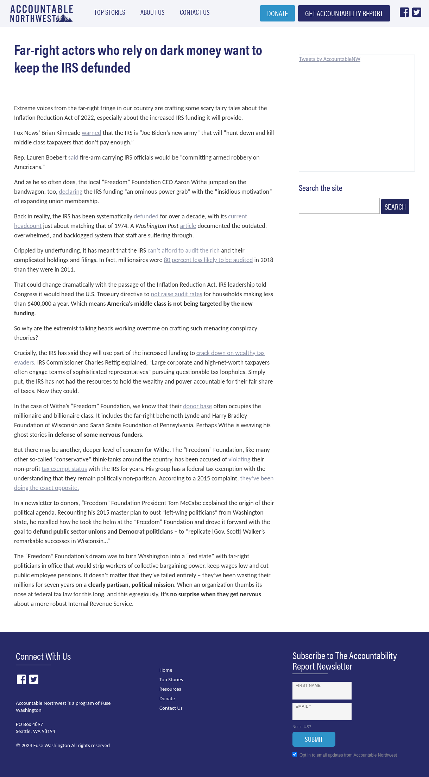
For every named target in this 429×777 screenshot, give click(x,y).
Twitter (416, 14)
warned (91, 133)
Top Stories (105, 13)
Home (165, 670)
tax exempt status (64, 469)
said (73, 157)
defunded (146, 216)
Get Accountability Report (344, 15)
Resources (170, 689)
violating (239, 459)
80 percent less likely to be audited (208, 260)
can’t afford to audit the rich (183, 250)
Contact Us (185, 13)
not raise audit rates (176, 294)
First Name (308, 685)
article (188, 226)
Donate (277, 15)
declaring (70, 191)
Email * (303, 706)
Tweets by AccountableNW (329, 59)
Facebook (404, 14)
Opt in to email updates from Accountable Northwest (344, 755)
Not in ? (301, 727)
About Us (145, 13)
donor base (197, 406)
